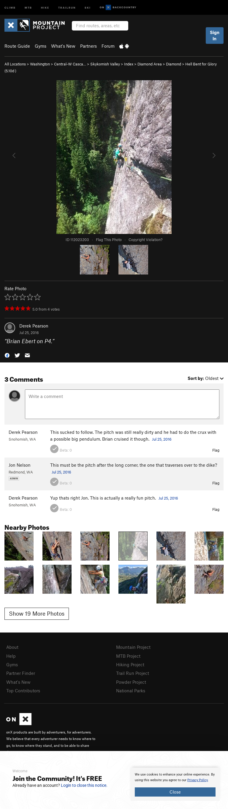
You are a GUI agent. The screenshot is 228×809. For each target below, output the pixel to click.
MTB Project (128, 656)
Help (11, 656)
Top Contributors (23, 690)
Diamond (173, 64)
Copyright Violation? (145, 239)
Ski (88, 7)
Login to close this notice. (84, 785)
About (12, 647)
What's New (63, 46)
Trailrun (67, 7)
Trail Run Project (132, 673)
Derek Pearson (33, 325)
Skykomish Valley (105, 64)
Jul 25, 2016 (162, 439)
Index (128, 64)
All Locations (15, 64)
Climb (10, 7)
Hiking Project (130, 664)
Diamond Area (149, 64)
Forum (108, 46)
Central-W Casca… (70, 64)
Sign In (214, 35)
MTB (28, 7)
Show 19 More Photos (36, 613)
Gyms (40, 46)
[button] (7, 354)
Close (175, 791)
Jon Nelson (20, 465)
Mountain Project (133, 647)
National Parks (130, 690)
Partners (88, 46)
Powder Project (131, 682)
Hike (45, 7)
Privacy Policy (197, 780)
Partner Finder (20, 673)
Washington (40, 64)
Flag (215, 450)
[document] (175, 784)
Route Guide (17, 46)
